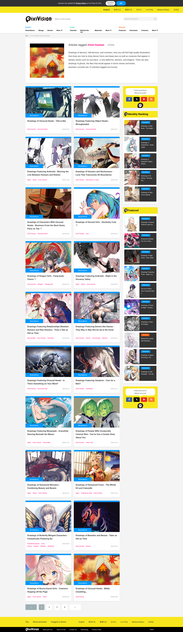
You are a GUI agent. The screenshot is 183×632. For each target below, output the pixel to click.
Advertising (84, 629)
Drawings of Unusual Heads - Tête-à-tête (46, 121)
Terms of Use (61, 629)
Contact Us (73, 629)
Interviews (133, 30)
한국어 (139, 10)
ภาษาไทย (149, 10)
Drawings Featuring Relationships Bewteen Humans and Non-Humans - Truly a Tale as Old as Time (48, 329)
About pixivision (40, 622)
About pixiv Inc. (48, 629)
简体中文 (117, 10)
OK (121, 3)
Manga (41, 30)
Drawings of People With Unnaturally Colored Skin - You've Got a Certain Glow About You (95, 434)
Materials (98, 30)
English (106, 10)
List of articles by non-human (40, 36)
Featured (122, 30)
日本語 (176, 10)
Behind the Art (84, 31)
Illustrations (30, 30)
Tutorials (73, 30)
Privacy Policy (81, 3)
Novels (50, 30)
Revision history (110, 3)
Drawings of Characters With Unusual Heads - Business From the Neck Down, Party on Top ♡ (46, 225)
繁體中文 (128, 10)
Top (26, 36)
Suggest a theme (58, 622)
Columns (144, 30)
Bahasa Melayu (163, 10)
